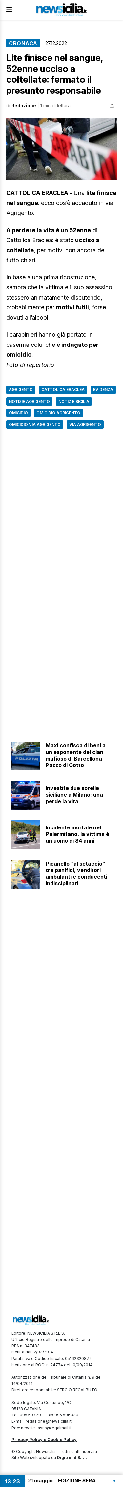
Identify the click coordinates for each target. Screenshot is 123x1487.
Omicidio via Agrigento (35, 424)
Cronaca (23, 43)
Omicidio (18, 412)
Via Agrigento (85, 424)
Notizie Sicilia (73, 401)
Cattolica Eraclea (63, 389)
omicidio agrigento (58, 412)
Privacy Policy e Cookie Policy (44, 1439)
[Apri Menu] (9, 10)
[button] (61, 149)
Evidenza (103, 389)
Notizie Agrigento (29, 401)
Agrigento (21, 389)
